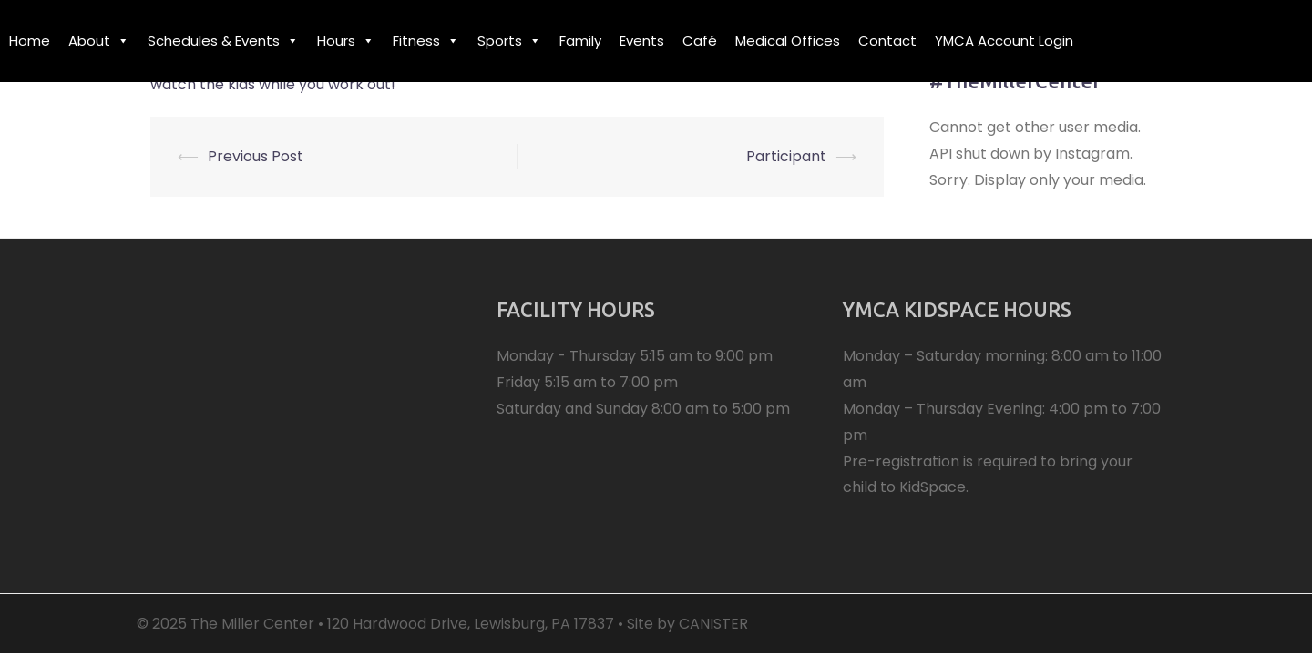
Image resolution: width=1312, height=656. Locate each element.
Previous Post (255, 156)
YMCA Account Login (1004, 40)
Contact (887, 40)
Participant (786, 156)
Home (29, 40)
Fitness (426, 40)
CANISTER (713, 623)
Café (699, 40)
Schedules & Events (223, 40)
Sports (509, 40)
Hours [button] (345, 40)
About (98, 40)
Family (580, 40)
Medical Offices (787, 40)
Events (642, 40)
